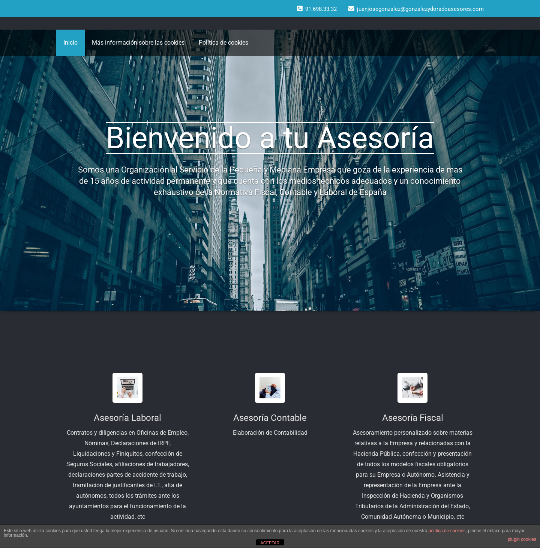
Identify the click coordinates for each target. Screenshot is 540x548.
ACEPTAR (269, 542)
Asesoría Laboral (127, 418)
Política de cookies (223, 42)
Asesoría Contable (270, 418)
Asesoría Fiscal (412, 418)
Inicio (70, 42)
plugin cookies (522, 539)
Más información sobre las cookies (138, 42)
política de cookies (447, 530)
